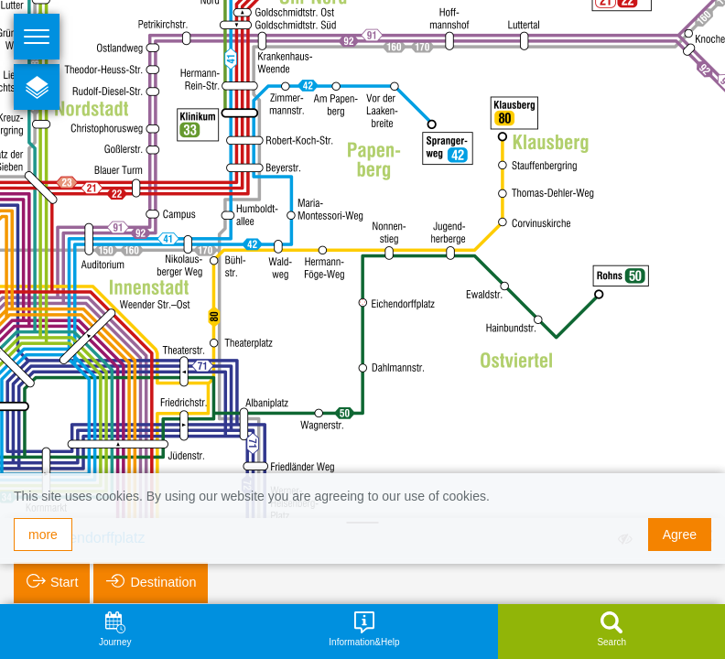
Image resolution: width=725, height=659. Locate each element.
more (43, 534)
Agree (680, 534)
